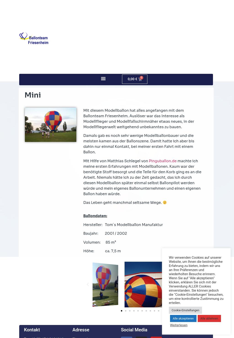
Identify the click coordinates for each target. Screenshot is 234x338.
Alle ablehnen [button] (209, 318)
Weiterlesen (178, 325)
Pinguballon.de (163, 161)
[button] (103, 78)
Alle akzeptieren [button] (183, 318)
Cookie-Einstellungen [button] (185, 310)
